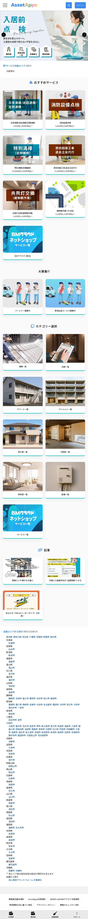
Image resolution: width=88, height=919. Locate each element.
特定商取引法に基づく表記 (20, 904)
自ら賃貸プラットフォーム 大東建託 (25, 879)
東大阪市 (45, 726)
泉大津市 (29, 732)
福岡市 (12, 827)
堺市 (39, 726)
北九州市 (20, 827)
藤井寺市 (13, 735)
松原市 (67, 732)
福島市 (12, 661)
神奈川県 (17, 636)
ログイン (80, 5)
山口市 (12, 796)
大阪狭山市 (32, 735)
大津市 (12, 747)
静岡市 (12, 698)
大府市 (62, 704)
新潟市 (12, 655)
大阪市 (12, 726)
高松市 (12, 809)
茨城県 (39, 636)
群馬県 (46, 636)
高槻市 (67, 726)
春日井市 (13, 707)
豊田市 (56, 704)
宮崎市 (12, 858)
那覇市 (12, 870)
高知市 (12, 821)
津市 (20, 719)
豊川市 (19, 704)
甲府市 (12, 686)
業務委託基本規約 (16, 899)
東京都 (9, 636)
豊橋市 (12, 704)
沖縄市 (19, 870)
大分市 (12, 852)
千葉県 (32, 636)
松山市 (12, 815)
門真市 (62, 729)
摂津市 (42, 729)
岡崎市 (26, 704)
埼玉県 (25, 636)
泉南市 (53, 732)
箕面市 (35, 729)
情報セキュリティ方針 (69, 904)
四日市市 (13, 719)
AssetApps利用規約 (37, 899)
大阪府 (9, 723)
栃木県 (53, 636)
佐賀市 (12, 833)
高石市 (21, 732)
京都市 (12, 741)
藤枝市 (33, 698)
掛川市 (46, 698)
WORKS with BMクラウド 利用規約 (64, 899)
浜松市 (40, 698)
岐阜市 (12, 713)
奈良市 (12, 753)
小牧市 (76, 704)
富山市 (12, 667)
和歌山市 (13, 766)
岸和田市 (20, 729)
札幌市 (12, 643)
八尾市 (74, 726)
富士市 (26, 698)
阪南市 (60, 732)
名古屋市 (47, 704)
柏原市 (14, 732)
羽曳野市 (75, 732)
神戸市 (12, 759)
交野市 (49, 729)
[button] (84, 35)
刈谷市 (40, 704)
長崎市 (12, 839)
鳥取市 (12, 784)
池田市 (28, 729)
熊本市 (12, 846)
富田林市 (22, 735)
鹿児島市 (13, 864)
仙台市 (12, 649)
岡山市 (12, 772)
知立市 (69, 704)
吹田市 (60, 726)
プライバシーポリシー (46, 904)
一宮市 (21, 707)
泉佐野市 (45, 732)
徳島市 (12, 803)
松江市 (12, 790)
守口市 (56, 729)
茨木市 (26, 726)
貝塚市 (37, 732)
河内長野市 (43, 735)
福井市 (12, 679)
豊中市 (19, 726)
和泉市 (33, 726)
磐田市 (53, 698)
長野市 (12, 692)
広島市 (12, 778)
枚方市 (53, 726)
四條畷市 (70, 729)
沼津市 (19, 698)
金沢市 (12, 673)
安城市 (33, 704)
